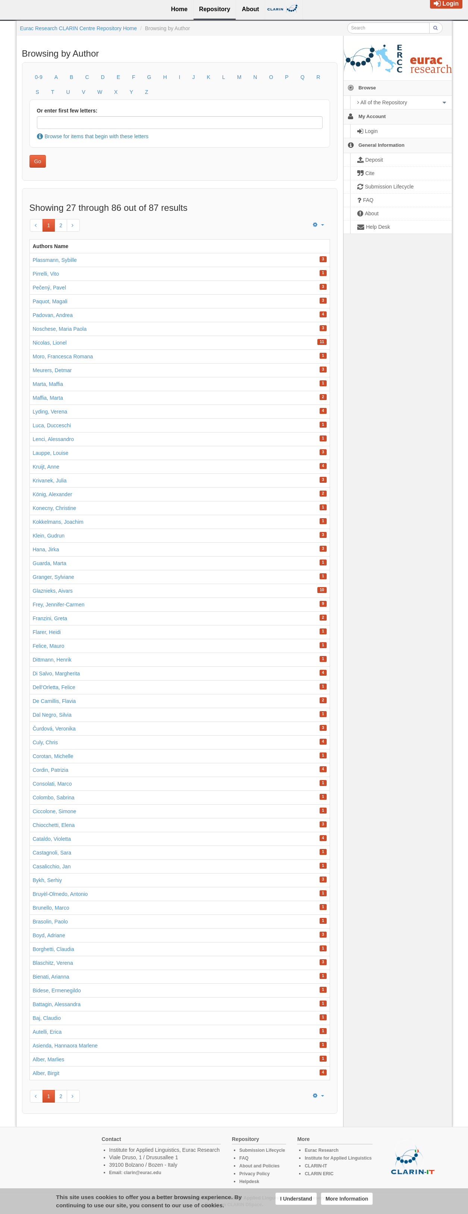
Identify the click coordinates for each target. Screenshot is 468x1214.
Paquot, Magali (50, 301)
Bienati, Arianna (51, 977)
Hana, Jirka (46, 549)
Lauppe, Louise (51, 453)
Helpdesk (249, 1181)
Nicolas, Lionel (50, 343)
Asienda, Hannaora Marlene (65, 1046)
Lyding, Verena (50, 412)
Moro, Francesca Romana (63, 356)
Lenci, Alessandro (53, 439)
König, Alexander (52, 494)
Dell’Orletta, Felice (54, 687)
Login (446, 3)
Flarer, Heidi (47, 632)
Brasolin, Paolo (50, 922)
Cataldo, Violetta (52, 839)
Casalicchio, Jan (52, 866)
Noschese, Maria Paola (60, 329)
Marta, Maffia (48, 384)
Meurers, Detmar (52, 370)
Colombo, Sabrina (54, 798)
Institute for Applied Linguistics (338, 1158)
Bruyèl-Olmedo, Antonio (60, 894)
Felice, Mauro (49, 646)
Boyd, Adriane (49, 935)
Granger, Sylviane (53, 577)
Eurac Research (322, 1150)
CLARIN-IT (316, 1166)
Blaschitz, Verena (53, 963)
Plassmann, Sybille (55, 260)
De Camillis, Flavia (54, 701)
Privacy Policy (254, 1173)
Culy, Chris (45, 742)
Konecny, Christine (54, 508)
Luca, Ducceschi (52, 425)
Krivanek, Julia (50, 481)
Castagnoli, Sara (52, 853)
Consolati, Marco (52, 784)
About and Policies (259, 1166)
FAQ (244, 1158)
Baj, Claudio (47, 1018)
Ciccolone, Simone (54, 811)
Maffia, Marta (48, 398)
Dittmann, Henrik (52, 660)
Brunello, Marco (51, 908)
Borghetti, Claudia (53, 949)
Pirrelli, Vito (46, 274)
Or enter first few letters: (67, 111)
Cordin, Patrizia (51, 770)
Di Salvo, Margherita (56, 673)
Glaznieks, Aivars (53, 591)
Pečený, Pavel (49, 288)
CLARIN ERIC (319, 1173)
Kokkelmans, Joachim (58, 522)
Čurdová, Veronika (54, 729)
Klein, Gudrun (49, 536)
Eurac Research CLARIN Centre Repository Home (78, 28)
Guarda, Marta (49, 563)
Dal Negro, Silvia (52, 715)
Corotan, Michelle (53, 756)
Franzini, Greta (50, 618)
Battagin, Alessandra (57, 1004)
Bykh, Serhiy (47, 880)
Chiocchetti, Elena (54, 825)
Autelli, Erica (47, 1032)
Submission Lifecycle (262, 1150)
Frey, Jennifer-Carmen (59, 605)
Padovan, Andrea (53, 315)
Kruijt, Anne (46, 467)
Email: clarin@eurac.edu (135, 1172)
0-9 (39, 77)
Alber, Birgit (46, 1073)
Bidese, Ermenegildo (57, 990)
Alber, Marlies (49, 1059)
